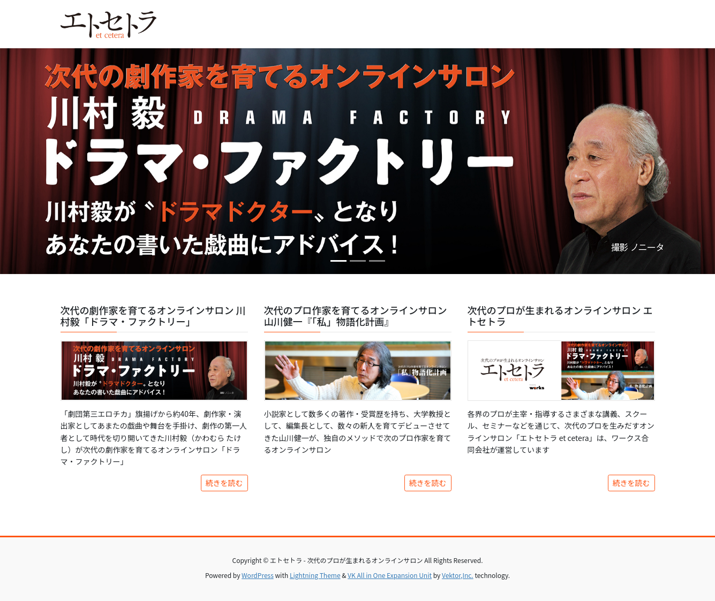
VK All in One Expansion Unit (390, 575)
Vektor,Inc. (457, 575)
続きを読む (224, 482)
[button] (53, 161)
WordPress (258, 575)
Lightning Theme (315, 575)
